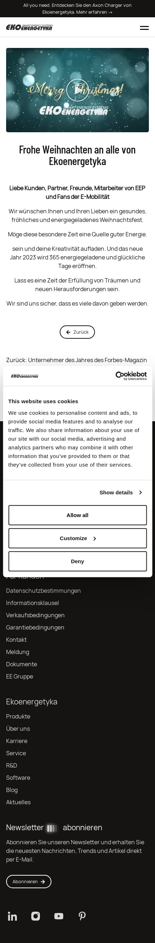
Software (18, 778)
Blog (12, 790)
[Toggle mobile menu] (144, 27)
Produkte (18, 716)
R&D (11, 765)
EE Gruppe (19, 676)
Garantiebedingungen (35, 627)
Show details (116, 492)
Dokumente (21, 664)
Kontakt (16, 640)
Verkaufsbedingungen (35, 615)
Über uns (18, 729)
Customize (78, 538)
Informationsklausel (32, 603)
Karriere (16, 741)
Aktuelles (18, 802)
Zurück (77, 332)
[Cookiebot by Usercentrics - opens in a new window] (115, 376)
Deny (77, 561)
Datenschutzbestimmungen (43, 591)
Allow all (77, 515)
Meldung (17, 652)
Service (16, 753)
